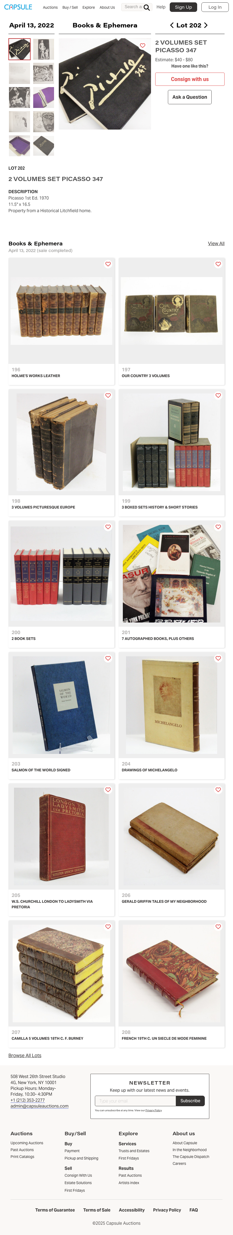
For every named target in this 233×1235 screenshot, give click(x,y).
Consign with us (190, 79)
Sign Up (183, 7)
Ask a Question (190, 97)
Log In (215, 7)
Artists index (129, 1182)
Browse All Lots (24, 1055)
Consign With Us (78, 1175)
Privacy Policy (153, 1110)
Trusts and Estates (134, 1150)
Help (161, 7)
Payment (72, 1150)
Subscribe (190, 1101)
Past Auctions (130, 1175)
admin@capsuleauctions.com (40, 1106)
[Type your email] (135, 1101)
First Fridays (75, 1190)
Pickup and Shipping (81, 1158)
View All (216, 243)
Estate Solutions (78, 1182)
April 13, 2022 (31, 25)
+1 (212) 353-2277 (28, 1100)
